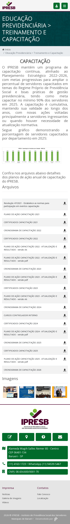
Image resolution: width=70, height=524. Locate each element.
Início (6, 49)
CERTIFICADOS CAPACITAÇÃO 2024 (21, 323)
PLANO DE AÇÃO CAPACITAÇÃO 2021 (22, 214)
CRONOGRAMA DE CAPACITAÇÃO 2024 (22, 307)
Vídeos (5, 502)
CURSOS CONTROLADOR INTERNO (21, 315)
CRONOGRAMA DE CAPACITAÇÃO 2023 (22, 268)
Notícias (6, 494)
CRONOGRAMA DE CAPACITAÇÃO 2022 (22, 230)
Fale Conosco (43, 494)
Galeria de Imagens (11, 498)
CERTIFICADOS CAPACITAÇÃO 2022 (21, 238)
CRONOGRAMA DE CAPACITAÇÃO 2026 (22, 369)
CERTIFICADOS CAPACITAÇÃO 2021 (21, 222)
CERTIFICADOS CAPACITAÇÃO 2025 (21, 350)
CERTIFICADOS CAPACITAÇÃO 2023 (21, 288)
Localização (42, 498)
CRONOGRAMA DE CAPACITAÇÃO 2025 (22, 342)
